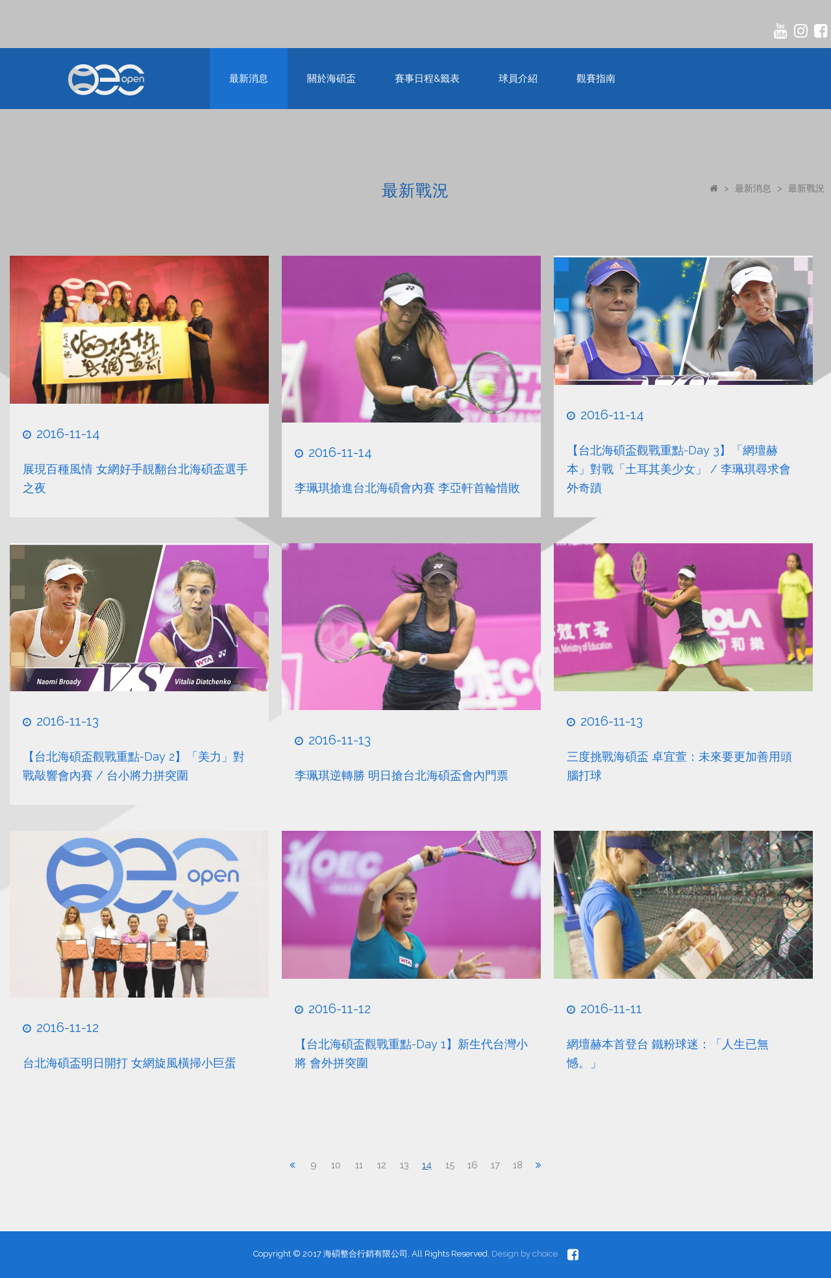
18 (518, 1165)
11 (359, 1165)
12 (381, 1165)
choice (545, 1254)
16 (472, 1165)
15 (449, 1165)
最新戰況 (806, 188)
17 (495, 1165)
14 (427, 1165)
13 (404, 1165)
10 (336, 1165)
